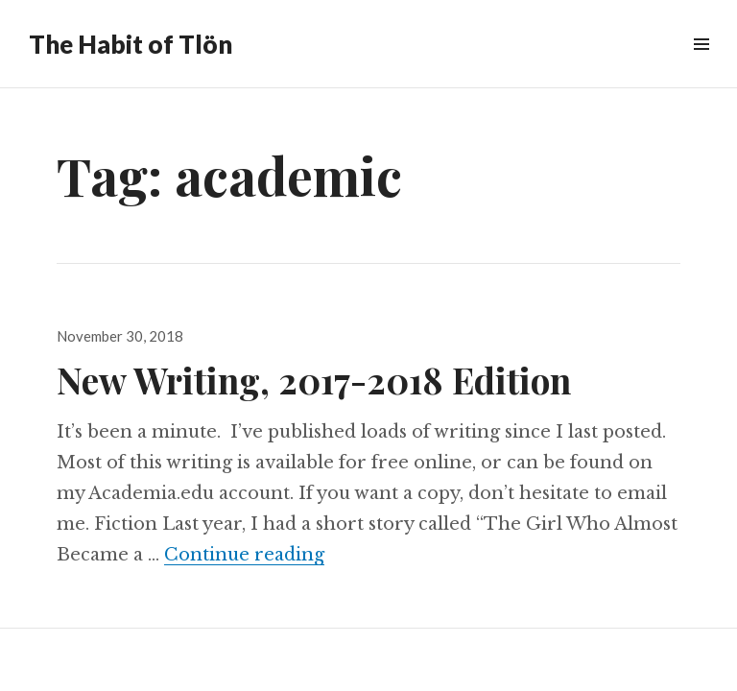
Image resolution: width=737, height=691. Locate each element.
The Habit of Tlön (130, 44)
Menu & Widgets (701, 65)
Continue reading (244, 554)
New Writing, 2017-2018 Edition (314, 379)
